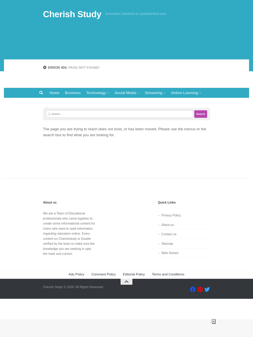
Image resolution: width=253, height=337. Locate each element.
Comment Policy (103, 312)
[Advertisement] (126, 58)
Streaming (153, 93)
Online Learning (184, 93)
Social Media (125, 93)
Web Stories (169, 291)
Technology (96, 93)
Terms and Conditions (168, 312)
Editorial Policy (134, 312)
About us (167, 263)
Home (54, 93)
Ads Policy (76, 312)
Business (73, 93)
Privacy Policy (171, 253)
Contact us (169, 272)
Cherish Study (72, 14)
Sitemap (167, 282)
